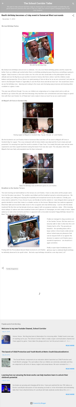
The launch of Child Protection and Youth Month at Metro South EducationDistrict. (35, 352)
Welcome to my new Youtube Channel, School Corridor (24, 329)
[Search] (73, 4)
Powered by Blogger (38, 403)
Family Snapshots (12, 269)
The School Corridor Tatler (38, 3)
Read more (70, 345)
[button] (73, 15)
